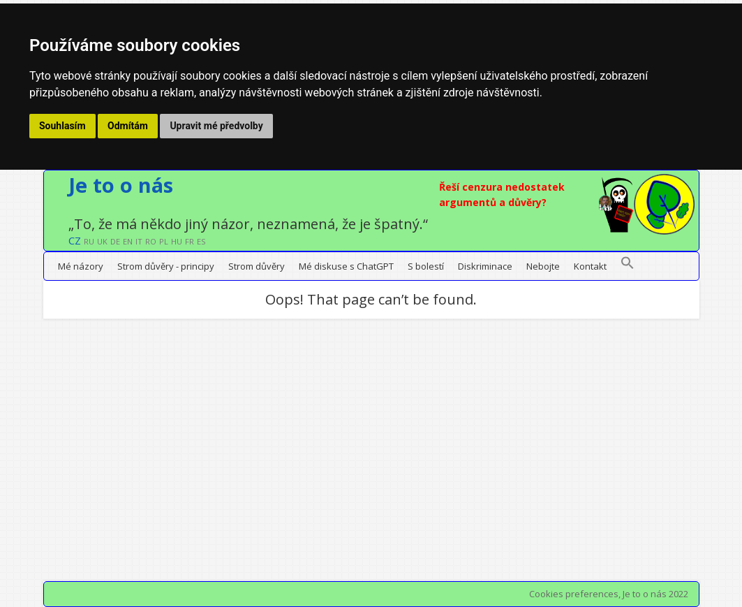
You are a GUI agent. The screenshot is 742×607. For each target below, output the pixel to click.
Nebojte (543, 266)
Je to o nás (120, 184)
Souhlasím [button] (62, 125)
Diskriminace (485, 266)
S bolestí (426, 266)
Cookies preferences (573, 593)
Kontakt (590, 266)
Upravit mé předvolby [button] (216, 125)
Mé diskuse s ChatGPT (346, 266)
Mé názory (80, 266)
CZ (74, 240)
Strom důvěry (256, 266)
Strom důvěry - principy (165, 266)
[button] (628, 266)
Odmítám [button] (127, 125)
